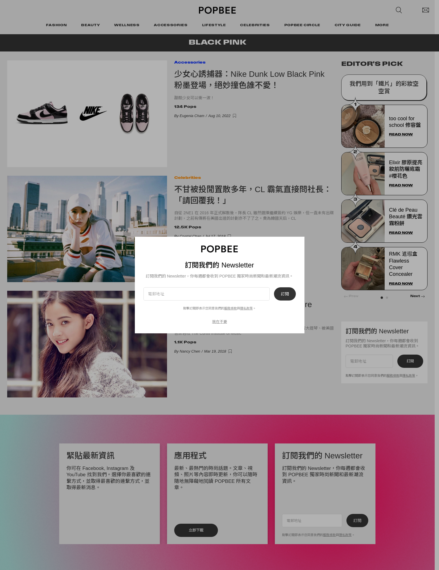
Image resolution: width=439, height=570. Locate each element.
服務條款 (230, 308)
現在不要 (219, 322)
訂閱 (285, 294)
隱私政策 (246, 308)
